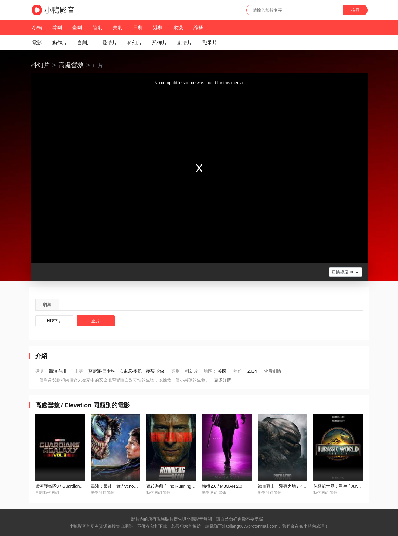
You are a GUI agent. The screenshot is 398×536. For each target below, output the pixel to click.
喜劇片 (84, 42)
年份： (239, 371)
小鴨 (37, 27)
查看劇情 (272, 371)
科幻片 (134, 42)
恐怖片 (159, 42)
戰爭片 (209, 42)
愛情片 (109, 42)
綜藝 (198, 27)
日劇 (138, 27)
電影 (37, 42)
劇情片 (184, 42)
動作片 (59, 42)
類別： (177, 371)
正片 (95, 320)
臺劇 (77, 27)
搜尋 (355, 10)
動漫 (178, 27)
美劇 (117, 27)
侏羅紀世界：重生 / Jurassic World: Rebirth (354, 486)
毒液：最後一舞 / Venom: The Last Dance (130, 486)
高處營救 (71, 64)
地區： (210, 371)
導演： (41, 371)
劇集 (47, 304)
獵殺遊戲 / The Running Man (173, 486)
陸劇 (97, 27)
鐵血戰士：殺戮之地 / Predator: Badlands (297, 486)
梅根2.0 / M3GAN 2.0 (222, 486)
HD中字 (54, 320)
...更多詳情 (220, 379)
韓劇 (57, 27)
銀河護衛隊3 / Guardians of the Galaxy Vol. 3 (77, 486)
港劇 (158, 27)
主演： (80, 371)
